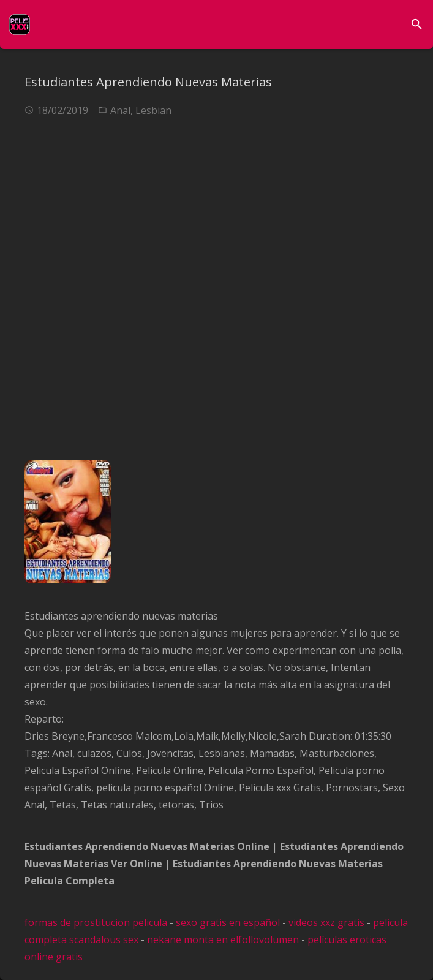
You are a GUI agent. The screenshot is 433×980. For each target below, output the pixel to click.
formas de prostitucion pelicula (95, 922)
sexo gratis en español (228, 922)
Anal (120, 110)
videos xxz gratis (326, 922)
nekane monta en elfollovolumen (223, 939)
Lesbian (153, 110)
